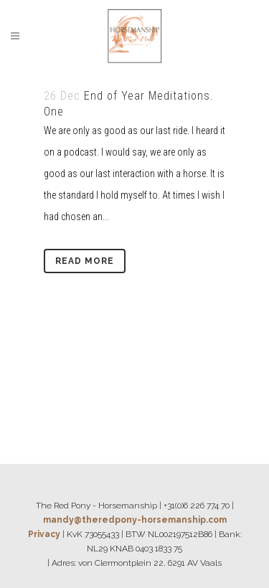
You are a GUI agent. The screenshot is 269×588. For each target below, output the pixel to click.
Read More (84, 261)
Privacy (44, 534)
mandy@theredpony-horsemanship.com (135, 520)
